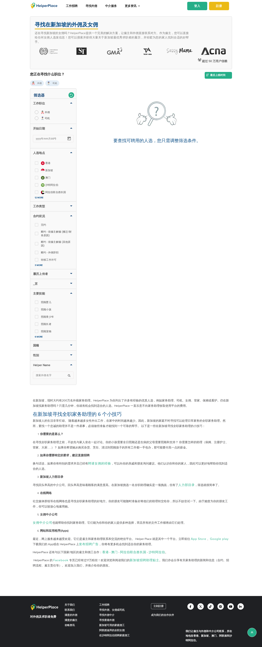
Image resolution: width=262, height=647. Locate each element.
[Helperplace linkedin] (240, 606)
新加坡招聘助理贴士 (144, 560)
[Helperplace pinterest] (220, 606)
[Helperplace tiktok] (210, 606)
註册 (219, 6)
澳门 (114, 552)
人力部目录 (186, 485)
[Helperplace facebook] (190, 606)
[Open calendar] (69, 138)
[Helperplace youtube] (230, 606)
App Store (198, 539)
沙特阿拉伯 (157, 552)
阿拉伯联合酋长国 (133, 552)
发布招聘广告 (89, 544)
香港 (105, 552)
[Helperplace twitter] (200, 606)
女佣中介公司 (42, 523)
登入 (197, 6)
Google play (219, 539)
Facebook (60, 560)
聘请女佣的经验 (99, 463)
